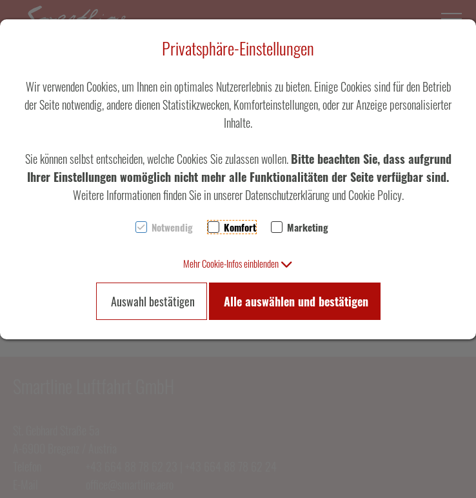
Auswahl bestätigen (153, 301)
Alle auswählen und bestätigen (296, 301)
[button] (238, 263)
